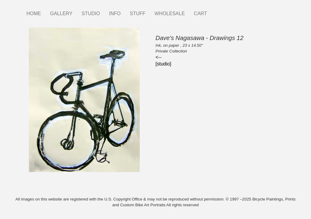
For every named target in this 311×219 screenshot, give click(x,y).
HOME (33, 13)
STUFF (137, 13)
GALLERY (61, 13)
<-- (159, 57)
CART (200, 13)
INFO (115, 13)
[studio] (163, 63)
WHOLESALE (170, 13)
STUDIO (91, 13)
